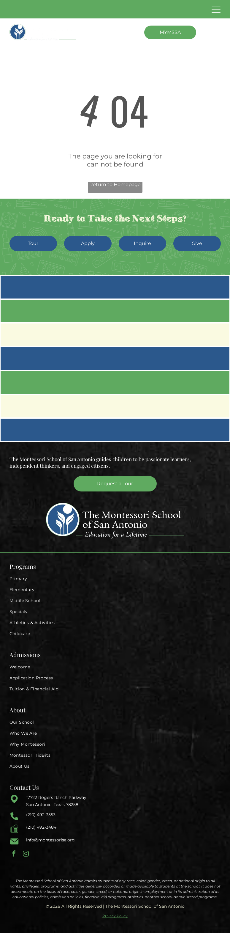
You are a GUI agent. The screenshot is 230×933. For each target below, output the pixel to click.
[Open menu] (216, 9)
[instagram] (25, 854)
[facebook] (13, 854)
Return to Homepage (115, 184)
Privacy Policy (115, 916)
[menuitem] (115, 578)
